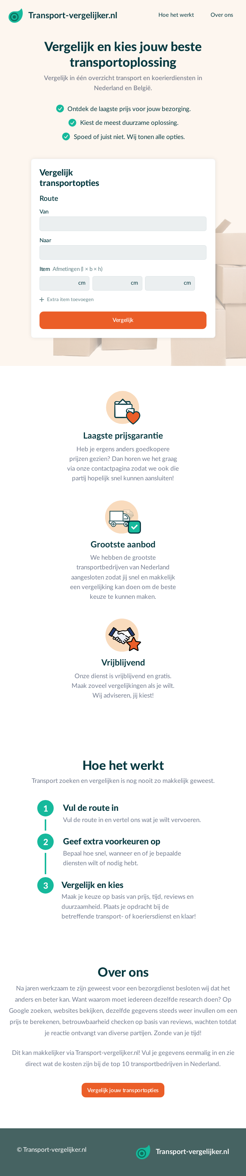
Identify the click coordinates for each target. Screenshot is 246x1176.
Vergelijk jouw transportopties (123, 1090)
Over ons (222, 15)
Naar (45, 240)
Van (44, 212)
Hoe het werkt (176, 15)
